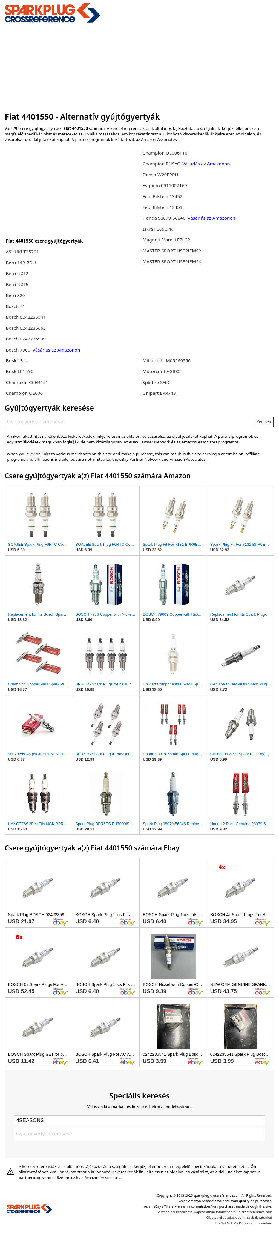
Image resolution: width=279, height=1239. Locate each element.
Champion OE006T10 (164, 153)
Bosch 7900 (18, 350)
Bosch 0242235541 (26, 317)
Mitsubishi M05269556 (166, 360)
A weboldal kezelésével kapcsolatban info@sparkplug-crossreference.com (215, 1211)
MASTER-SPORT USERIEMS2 (171, 251)
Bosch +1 (15, 306)
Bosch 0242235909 (26, 339)
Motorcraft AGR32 (161, 371)
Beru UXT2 (17, 273)
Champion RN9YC (161, 164)
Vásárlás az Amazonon (56, 350)
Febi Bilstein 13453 (162, 207)
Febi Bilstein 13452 (162, 196)
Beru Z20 (15, 295)
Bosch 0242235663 (26, 328)
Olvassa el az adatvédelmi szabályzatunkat (239, 1217)
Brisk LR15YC (19, 371)
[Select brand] (139, 1120)
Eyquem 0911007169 (164, 185)
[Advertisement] (140, 66)
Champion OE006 (24, 393)
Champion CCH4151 (27, 382)
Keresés (263, 422)
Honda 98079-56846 (164, 218)
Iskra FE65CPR (157, 229)
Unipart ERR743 (159, 393)
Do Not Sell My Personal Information (243, 1223)
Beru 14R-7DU (21, 263)
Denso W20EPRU (160, 175)
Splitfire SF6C (156, 382)
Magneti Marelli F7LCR (166, 240)
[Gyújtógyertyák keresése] (129, 421)
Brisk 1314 (17, 360)
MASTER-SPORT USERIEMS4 (171, 261)
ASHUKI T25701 (22, 252)
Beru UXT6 (17, 284)
